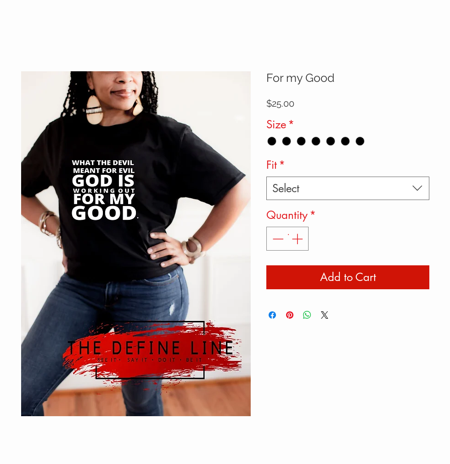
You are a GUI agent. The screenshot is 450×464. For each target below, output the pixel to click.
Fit (275, 165)
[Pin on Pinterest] (289, 315)
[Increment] (298, 238)
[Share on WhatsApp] (307, 315)
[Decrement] (277, 238)
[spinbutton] (287, 238)
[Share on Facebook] (272, 315)
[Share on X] (324, 315)
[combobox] (347, 188)
